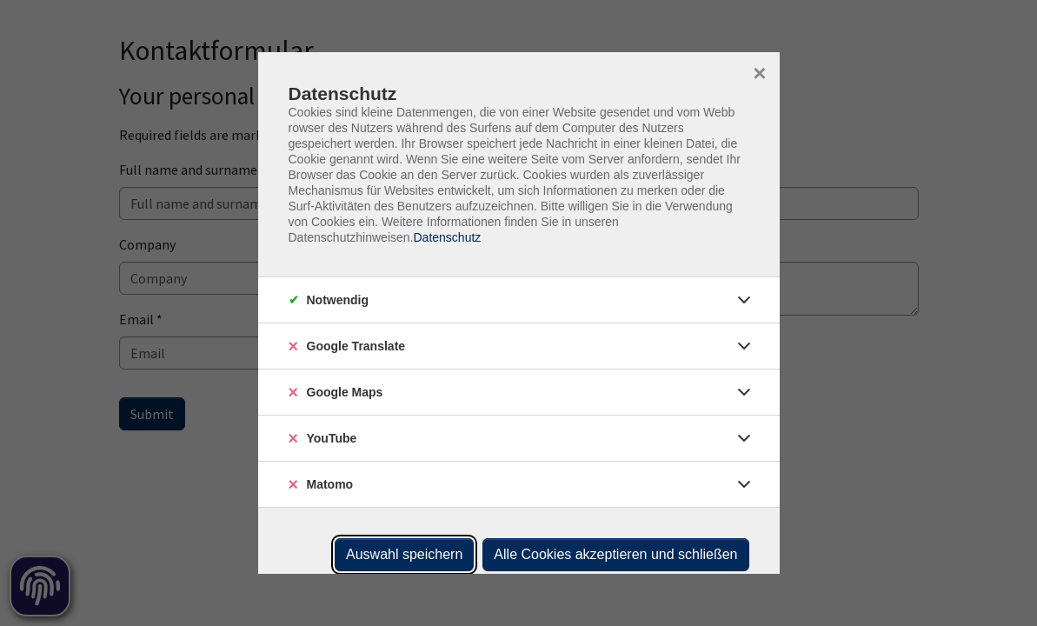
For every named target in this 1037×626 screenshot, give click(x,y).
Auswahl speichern (404, 554)
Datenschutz (447, 237)
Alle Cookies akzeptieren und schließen (615, 554)
